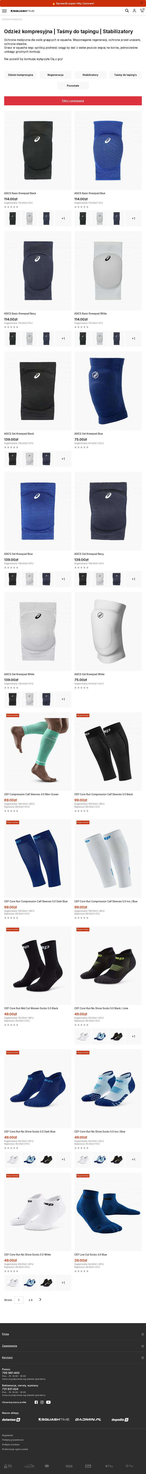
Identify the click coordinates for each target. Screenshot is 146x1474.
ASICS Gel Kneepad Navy (89, 553)
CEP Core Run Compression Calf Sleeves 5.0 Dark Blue (36, 901)
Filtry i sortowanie (73, 100)
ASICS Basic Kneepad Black (20, 193)
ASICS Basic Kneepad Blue (89, 193)
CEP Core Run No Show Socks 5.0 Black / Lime (101, 1008)
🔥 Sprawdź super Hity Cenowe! (73, 3)
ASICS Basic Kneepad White (90, 313)
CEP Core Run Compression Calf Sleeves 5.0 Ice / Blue (105, 901)
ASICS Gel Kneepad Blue (88, 433)
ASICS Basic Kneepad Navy (20, 313)
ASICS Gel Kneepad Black (19, 433)
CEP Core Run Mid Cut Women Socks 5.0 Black (31, 1008)
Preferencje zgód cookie (15, 1449)
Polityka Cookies (11, 1444)
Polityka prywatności (13, 1440)
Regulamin (7, 1435)
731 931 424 (10, 1389)
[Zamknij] (142, 3)
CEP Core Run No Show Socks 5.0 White (27, 1254)
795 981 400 (11, 1373)
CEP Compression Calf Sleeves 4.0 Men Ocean (31, 794)
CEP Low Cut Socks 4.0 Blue (90, 1254)
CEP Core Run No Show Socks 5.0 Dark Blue (29, 1131)
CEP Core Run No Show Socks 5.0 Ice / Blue (99, 1131)
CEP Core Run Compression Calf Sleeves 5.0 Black (103, 794)
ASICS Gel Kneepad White (19, 674)
